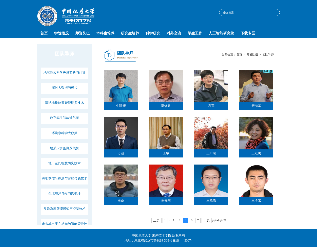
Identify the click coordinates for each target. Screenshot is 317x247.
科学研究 (153, 33)
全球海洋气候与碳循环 (64, 193)
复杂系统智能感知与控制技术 (64, 208)
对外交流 (174, 33)
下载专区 (248, 33)
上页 (156, 220)
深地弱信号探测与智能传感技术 (64, 178)
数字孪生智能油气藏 (64, 118)
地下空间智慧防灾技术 (64, 163)
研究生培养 (130, 33)
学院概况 (61, 33)
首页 (44, 33)
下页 (206, 220)
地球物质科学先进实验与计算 (64, 72)
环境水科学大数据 (64, 133)
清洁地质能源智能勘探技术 (64, 102)
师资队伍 (82, 33)
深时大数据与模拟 (64, 87)
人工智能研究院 (221, 33)
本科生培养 (105, 33)
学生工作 (195, 33)
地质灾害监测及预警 (64, 148)
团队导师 (268, 54)
